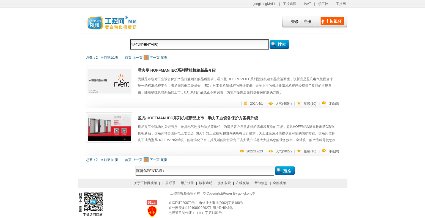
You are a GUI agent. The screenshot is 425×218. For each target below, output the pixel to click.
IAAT (307, 4)
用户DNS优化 (223, 208)
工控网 (341, 4)
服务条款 (224, 183)
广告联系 (169, 183)
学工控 (323, 4)
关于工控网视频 (145, 183)
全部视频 (279, 183)
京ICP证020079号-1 (184, 203)
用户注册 (187, 183)
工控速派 (289, 4)
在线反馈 (242, 183)
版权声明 (205, 183)
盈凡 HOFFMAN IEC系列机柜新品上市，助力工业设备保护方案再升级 (198, 118)
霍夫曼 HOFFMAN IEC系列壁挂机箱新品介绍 (177, 70)
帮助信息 (261, 183)
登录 (295, 22)
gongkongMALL (264, 4)
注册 (307, 22)
